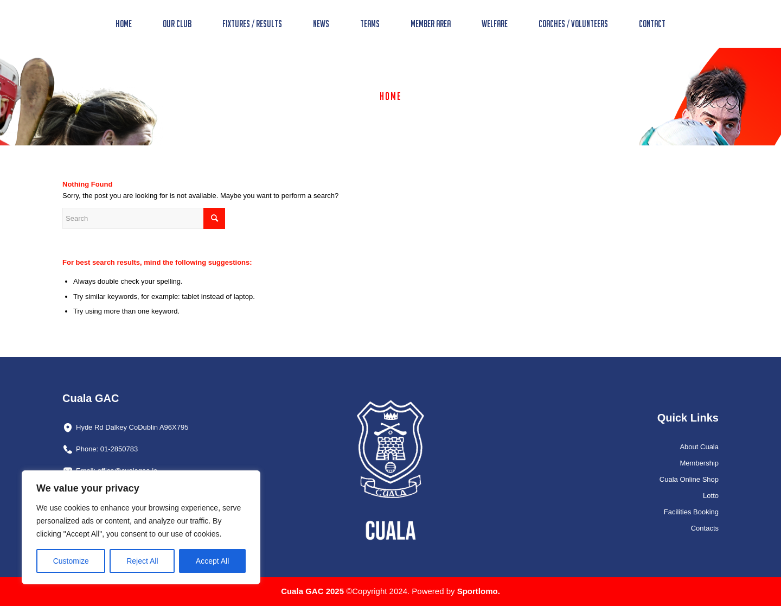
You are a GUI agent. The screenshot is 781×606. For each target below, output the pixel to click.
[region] (141, 527)
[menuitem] (123, 24)
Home (391, 96)
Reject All (142, 561)
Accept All (212, 561)
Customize (71, 561)
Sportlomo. (478, 591)
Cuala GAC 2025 (313, 591)
